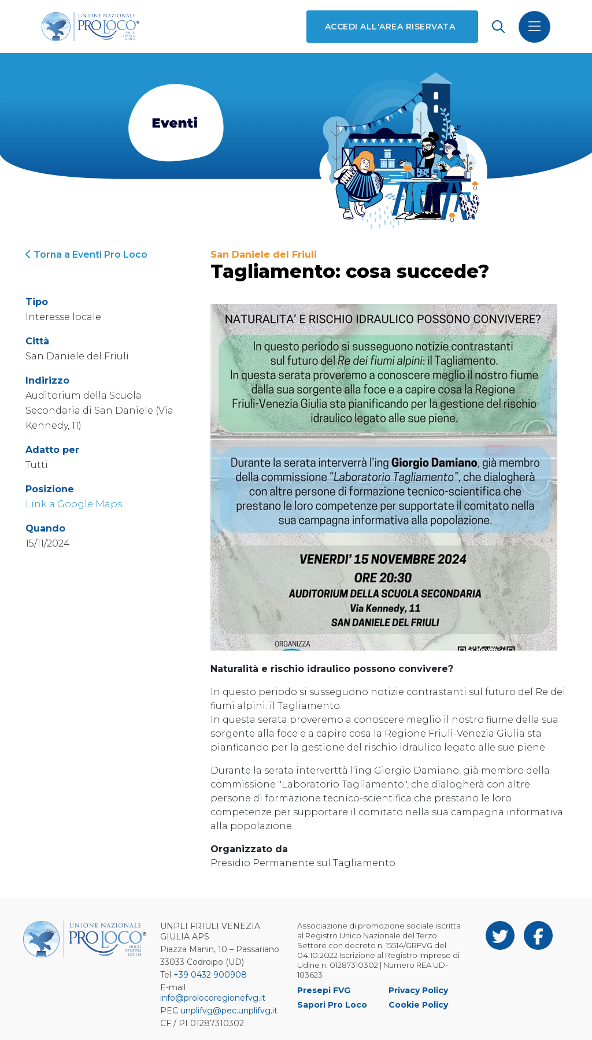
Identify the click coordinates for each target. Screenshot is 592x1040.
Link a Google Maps (73, 504)
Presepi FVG (323, 990)
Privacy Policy (418, 990)
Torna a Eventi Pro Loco (86, 254)
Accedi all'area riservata (390, 26)
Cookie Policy (418, 1005)
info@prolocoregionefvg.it (212, 998)
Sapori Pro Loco (332, 1005)
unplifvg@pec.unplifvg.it (229, 1010)
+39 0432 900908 (210, 975)
